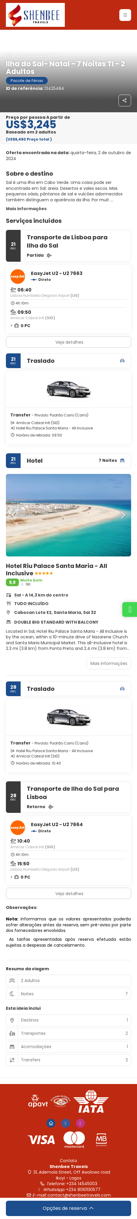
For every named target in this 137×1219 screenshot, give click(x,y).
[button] (15, 515)
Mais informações (26, 209)
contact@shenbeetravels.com (79, 1195)
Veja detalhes (69, 342)
